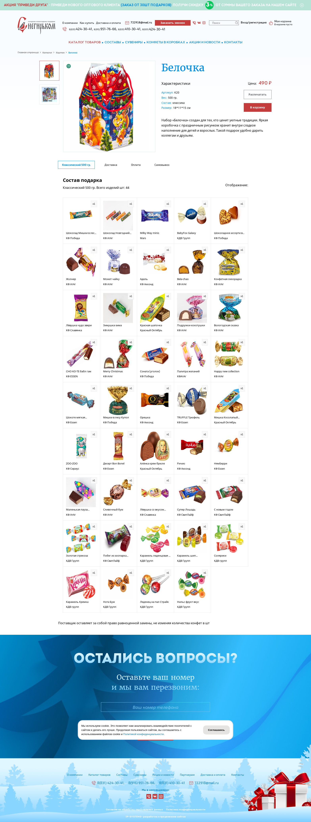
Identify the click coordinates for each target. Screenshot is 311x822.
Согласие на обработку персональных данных (134, 809)
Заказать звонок (172, 23)
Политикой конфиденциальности (143, 734)
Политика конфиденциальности (185, 809)
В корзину (257, 107)
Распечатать (258, 94)
